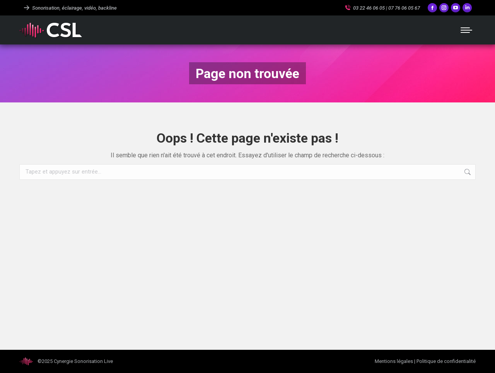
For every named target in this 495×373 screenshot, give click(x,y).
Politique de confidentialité (446, 361)
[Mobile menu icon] (466, 30)
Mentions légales (394, 361)
